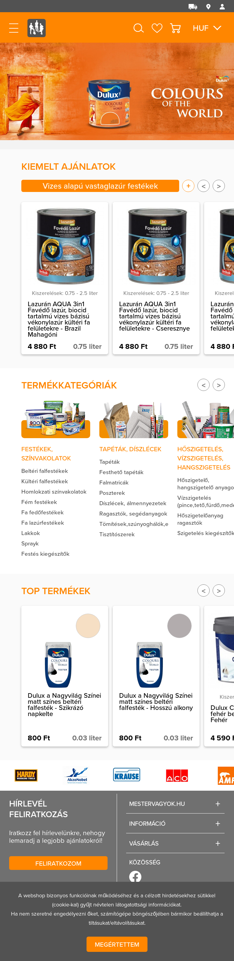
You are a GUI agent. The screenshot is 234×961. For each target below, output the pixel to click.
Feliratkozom (58, 863)
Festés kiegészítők (45, 553)
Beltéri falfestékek (44, 470)
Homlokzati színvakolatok (54, 491)
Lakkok (30, 533)
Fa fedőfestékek (42, 512)
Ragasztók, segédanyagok (133, 513)
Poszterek (112, 492)
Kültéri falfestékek (44, 481)
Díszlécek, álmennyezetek (132, 503)
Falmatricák (114, 482)
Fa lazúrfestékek (42, 522)
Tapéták (109, 461)
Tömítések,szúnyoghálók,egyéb (140, 524)
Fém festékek (39, 502)
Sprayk (30, 543)
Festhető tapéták (121, 472)
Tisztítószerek (117, 534)
